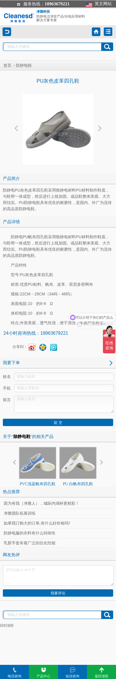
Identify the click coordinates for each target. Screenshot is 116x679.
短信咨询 (72, 672)
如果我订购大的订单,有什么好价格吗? (37, 523)
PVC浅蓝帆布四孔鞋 (37, 466)
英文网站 (99, 3)
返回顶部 (101, 672)
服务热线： (43, 4)
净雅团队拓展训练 (20, 513)
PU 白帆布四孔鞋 (78, 466)
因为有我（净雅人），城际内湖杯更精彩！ (41, 503)
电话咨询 (14, 672)
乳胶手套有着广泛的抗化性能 (29, 543)
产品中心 (43, 672)
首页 (7, 65)
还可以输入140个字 (58, 575)
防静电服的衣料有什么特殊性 (29, 533)
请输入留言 (64, 404)
